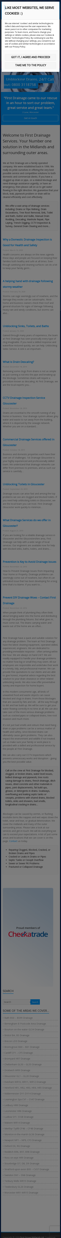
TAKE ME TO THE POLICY (30, 65)
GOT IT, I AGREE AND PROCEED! (30, 57)
